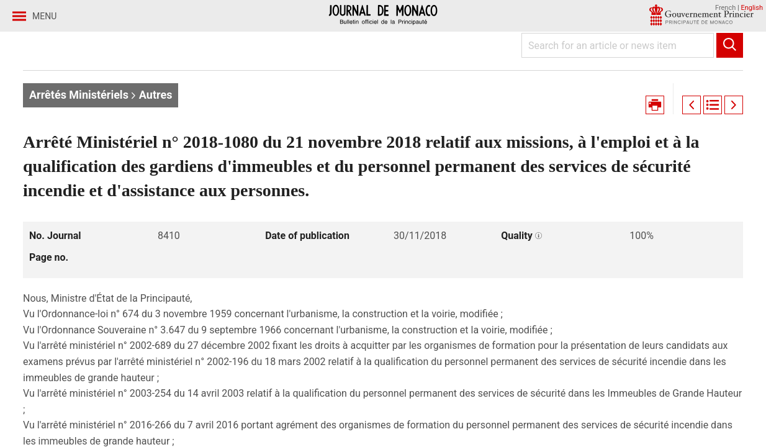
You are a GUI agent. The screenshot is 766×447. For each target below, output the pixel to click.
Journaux (90, 98)
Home (37, 98)
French (725, 8)
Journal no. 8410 (231, 98)
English (752, 8)
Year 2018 (152, 98)
